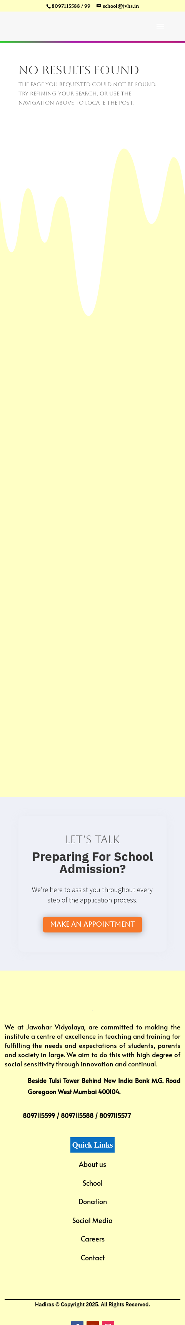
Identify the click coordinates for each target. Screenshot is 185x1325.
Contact (93, 1257)
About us (92, 1164)
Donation (92, 1201)
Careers (93, 1238)
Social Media (92, 1220)
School (93, 1183)
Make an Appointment (92, 924)
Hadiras (44, 1304)
